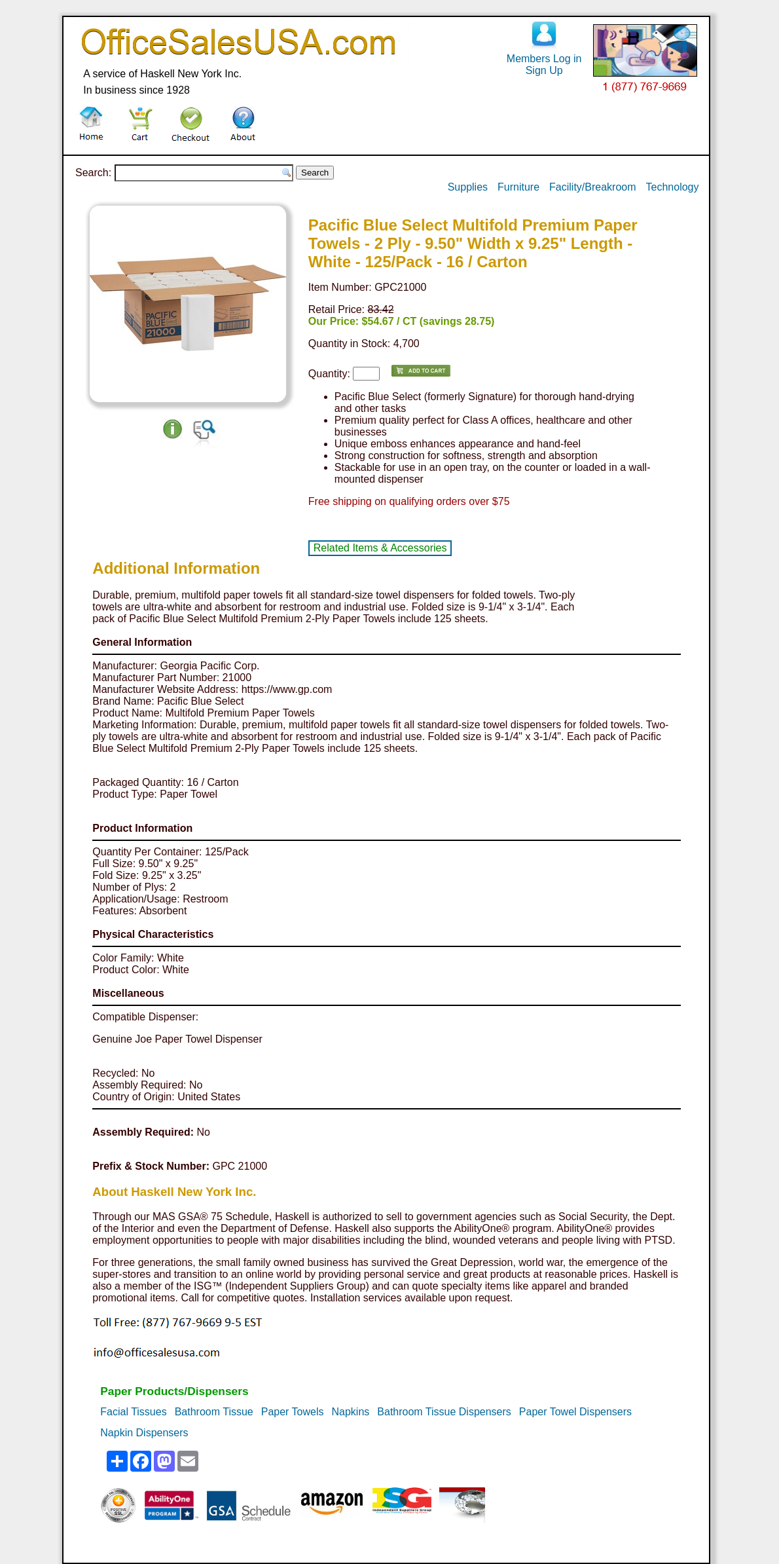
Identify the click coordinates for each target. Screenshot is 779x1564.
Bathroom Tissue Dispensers (444, 1411)
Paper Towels (292, 1411)
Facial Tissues (133, 1411)
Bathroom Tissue (214, 1411)
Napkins (351, 1411)
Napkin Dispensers (144, 1432)
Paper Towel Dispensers (575, 1411)
